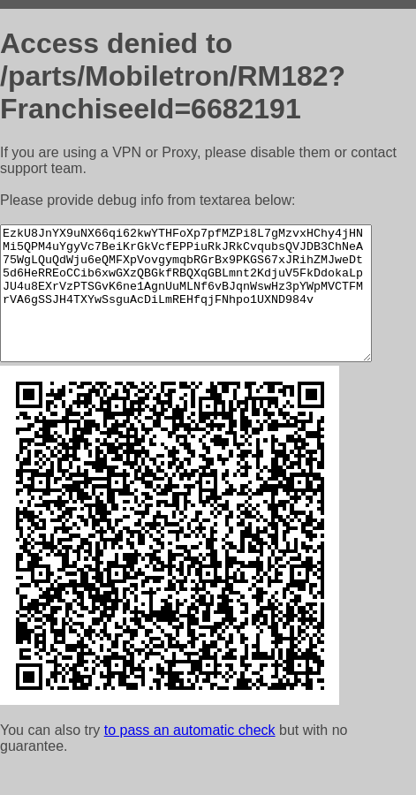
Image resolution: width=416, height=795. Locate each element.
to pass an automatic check (190, 756)
